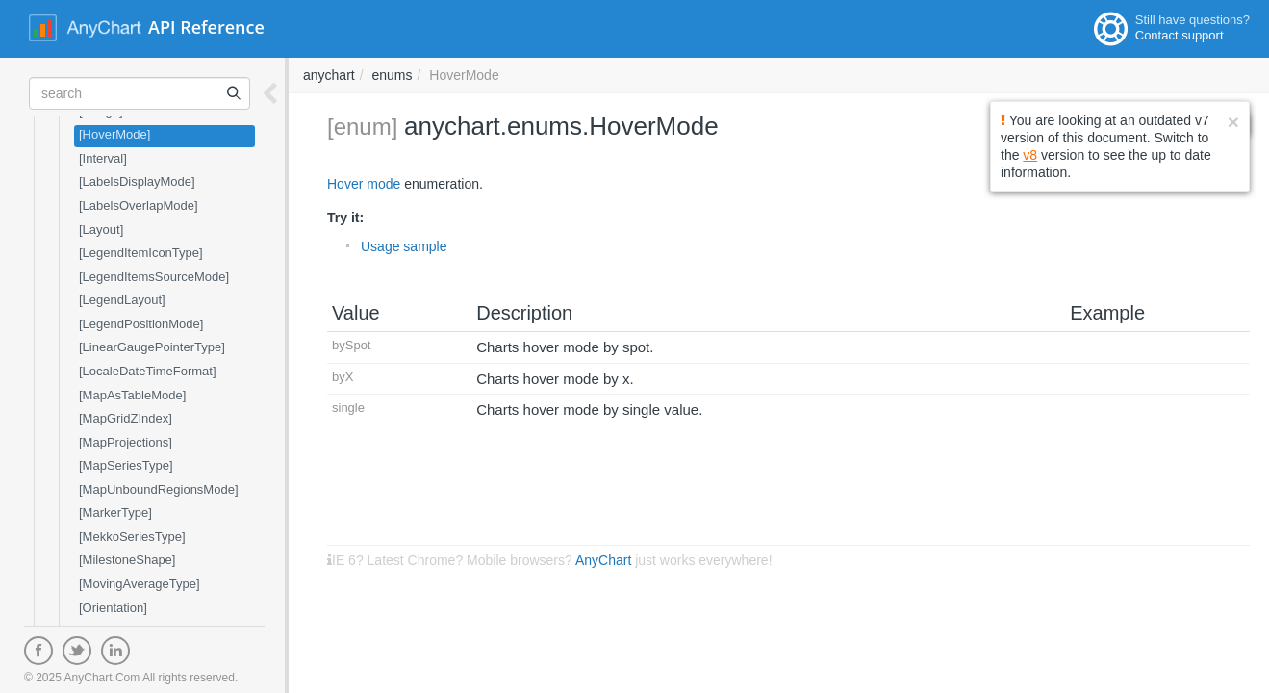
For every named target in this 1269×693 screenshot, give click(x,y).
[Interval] (103, 158)
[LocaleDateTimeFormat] (147, 371)
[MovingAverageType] (139, 584)
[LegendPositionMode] (141, 324)
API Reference (206, 26)
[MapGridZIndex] (125, 418)
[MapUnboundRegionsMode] (159, 489)
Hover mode (363, 184)
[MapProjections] (125, 442)
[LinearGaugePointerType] (152, 347)
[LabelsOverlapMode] (138, 205)
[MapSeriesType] (126, 465)
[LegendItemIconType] (141, 252)
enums (391, 75)
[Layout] (101, 229)
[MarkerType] (115, 512)
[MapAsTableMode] (132, 395)
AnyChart (603, 560)
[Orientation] (113, 608)
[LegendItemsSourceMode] (154, 277)
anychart (329, 75)
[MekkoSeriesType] (132, 536)
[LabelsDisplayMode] (137, 181)
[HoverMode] (114, 134)
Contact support (1179, 35)
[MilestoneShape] (127, 559)
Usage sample (404, 246)
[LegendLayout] (122, 300)
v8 (1030, 155)
